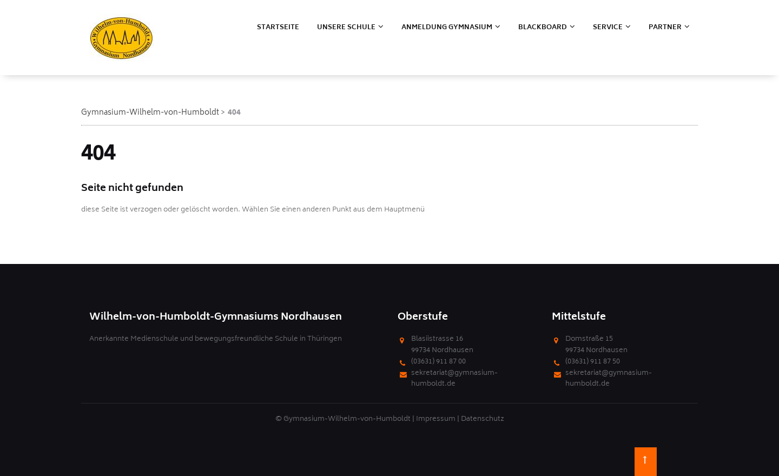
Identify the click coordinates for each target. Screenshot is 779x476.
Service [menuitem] (608, 28)
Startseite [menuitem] (278, 28)
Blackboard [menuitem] (542, 28)
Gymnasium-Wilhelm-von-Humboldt (150, 113)
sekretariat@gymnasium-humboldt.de (454, 379)
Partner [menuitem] (665, 28)
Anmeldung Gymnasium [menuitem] (446, 28)
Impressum (435, 419)
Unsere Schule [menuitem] (346, 28)
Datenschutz (482, 419)
